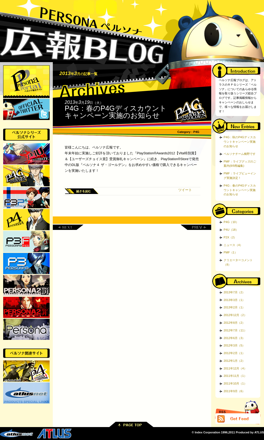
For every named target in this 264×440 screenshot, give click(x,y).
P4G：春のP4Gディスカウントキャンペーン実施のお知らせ (116, 111)
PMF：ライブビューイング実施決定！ (240, 175)
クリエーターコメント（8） (238, 262)
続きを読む (82, 191)
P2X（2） (230, 237)
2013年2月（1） (234, 307)
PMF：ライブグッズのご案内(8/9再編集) (240, 164)
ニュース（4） (233, 245)
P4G (196, 131)
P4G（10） (231, 222)
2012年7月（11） (235, 330)
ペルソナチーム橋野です (240, 153)
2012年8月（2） (234, 322)
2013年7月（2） (234, 292)
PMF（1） (230, 252)
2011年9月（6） (234, 391)
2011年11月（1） (235, 375)
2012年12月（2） (235, 315)
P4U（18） (231, 229)
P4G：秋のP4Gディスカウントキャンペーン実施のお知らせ (240, 142)
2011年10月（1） (235, 383)
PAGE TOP (131, 424)
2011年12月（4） (235, 368)
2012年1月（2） (234, 360)
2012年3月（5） (234, 345)
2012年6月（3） (234, 338)
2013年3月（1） (234, 300)
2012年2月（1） (234, 353)
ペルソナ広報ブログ (132, 31)
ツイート (185, 190)
